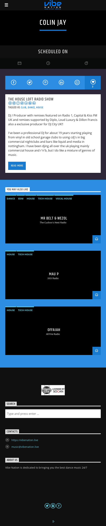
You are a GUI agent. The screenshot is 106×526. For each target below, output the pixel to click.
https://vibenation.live (24, 440)
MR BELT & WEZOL (54, 218)
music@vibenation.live (25, 447)
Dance (31, 107)
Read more (17, 165)
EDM (20, 198)
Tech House (45, 198)
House (39, 107)
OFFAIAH (54, 330)
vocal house (64, 198)
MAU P (54, 274)
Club (23, 107)
